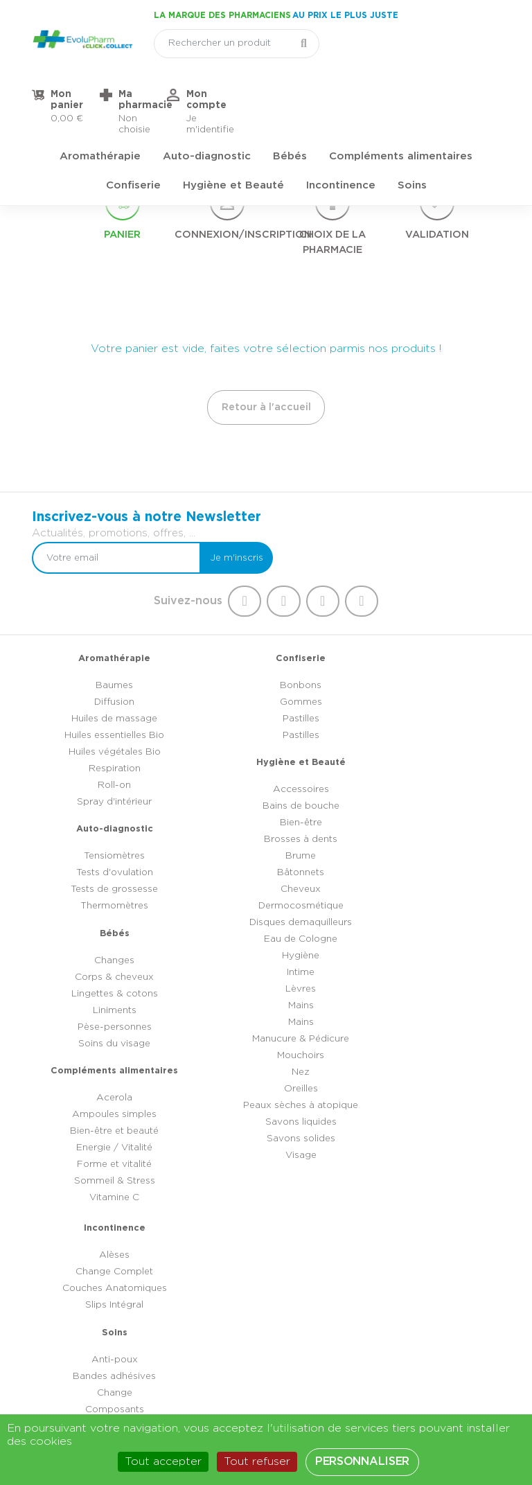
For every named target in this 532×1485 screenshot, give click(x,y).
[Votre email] (351, 521)
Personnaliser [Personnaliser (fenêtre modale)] (362, 1461)
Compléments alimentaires (400, 99)
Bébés (290, 99)
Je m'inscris (462, 521)
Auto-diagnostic (207, 99)
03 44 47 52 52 (277, 1332)
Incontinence (340, 128)
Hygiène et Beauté (233, 128)
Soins (412, 128)
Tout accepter (163, 1461)
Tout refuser (257, 1461)
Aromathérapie (100, 99)
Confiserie (133, 128)
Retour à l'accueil (266, 403)
